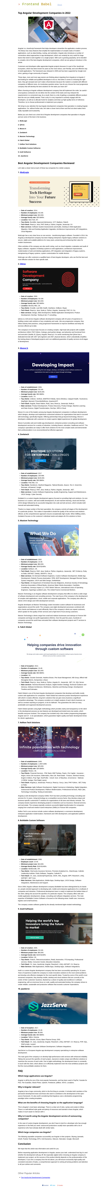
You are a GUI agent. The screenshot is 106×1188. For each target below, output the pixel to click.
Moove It (24, 348)
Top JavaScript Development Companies (35, 1177)
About (59, 4)
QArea (23, 264)
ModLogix (24, 172)
